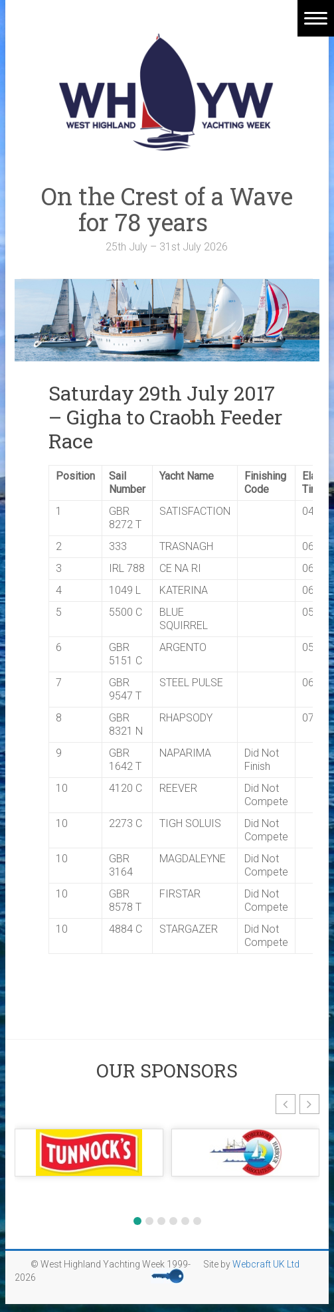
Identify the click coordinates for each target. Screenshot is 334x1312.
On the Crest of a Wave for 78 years (167, 209)
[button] (285, 1104)
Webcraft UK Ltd (265, 1264)
